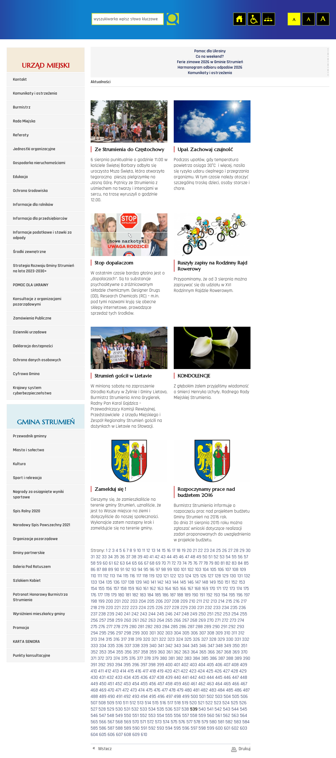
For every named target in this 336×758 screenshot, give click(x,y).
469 (102, 690)
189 (187, 595)
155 (101, 588)
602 (235, 728)
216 (236, 601)
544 (235, 709)
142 (160, 582)
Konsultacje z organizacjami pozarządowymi (37, 301)
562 (226, 715)
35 (116, 557)
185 (158, 595)
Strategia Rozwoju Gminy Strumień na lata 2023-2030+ (43, 268)
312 (241, 633)
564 (243, 715)
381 (171, 658)
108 (235, 569)
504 (227, 696)
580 (213, 722)
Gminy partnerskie (29, 553)
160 (138, 588)
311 (234, 633)
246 (169, 614)
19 (184, 550)
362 (177, 652)
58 (93, 563)
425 (209, 671)
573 (158, 722)
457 (160, 684)
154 (94, 588)
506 (244, 696)
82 (228, 563)
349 (227, 646)
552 (143, 715)
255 (243, 614)
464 (218, 684)
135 (109, 582)
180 (121, 595)
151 (227, 582)
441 (185, 677)
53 (222, 557)
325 (188, 639)
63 (122, 563)
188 (180, 595)
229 (184, 607)
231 (200, 607)
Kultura (19, 464)
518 (177, 703)
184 (150, 595)
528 (102, 709)
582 (229, 722)
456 (152, 684)
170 (212, 588)
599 (210, 728)
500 (194, 696)
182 (135, 595)
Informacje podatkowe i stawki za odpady (42, 235)
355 (119, 652)
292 (232, 627)
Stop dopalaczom (114, 263)
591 (144, 728)
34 (110, 557)
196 (239, 595)
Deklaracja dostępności (33, 346)
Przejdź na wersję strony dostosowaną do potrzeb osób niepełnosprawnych (253, 18)
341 (161, 646)
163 (160, 588)
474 (141, 690)
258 (110, 620)
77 (200, 563)
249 (193, 614)
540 (202, 709)
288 (199, 627)
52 (216, 557)
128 (218, 576)
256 (94, 620)
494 (144, 696)
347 (211, 646)
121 (166, 576)
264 (160, 620)
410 (94, 671)
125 (195, 576)
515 (155, 703)
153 (242, 582)
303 (169, 633)
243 (143, 614)
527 (94, 709)
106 (221, 569)
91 (122, 569)
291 (224, 627)
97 (158, 569)
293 (240, 627)
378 (147, 658)
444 (210, 677)
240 (119, 614)
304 (177, 633)
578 (197, 722)
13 (153, 550)
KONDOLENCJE (194, 376)
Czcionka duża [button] (322, 18)
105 (213, 569)
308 (210, 633)
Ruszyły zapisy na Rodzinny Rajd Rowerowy (212, 266)
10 (139, 550)
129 (225, 576)
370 (244, 652)
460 (185, 684)
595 (177, 728)
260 (127, 620)
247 (177, 614)
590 (136, 728)
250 (202, 614)
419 (160, 671)
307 (202, 633)
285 (174, 627)
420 (168, 671)
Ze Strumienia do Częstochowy (129, 149)
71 (168, 563)
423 (192, 671)
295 (102, 633)
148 (205, 582)
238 (102, 614)
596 (185, 728)
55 (234, 557)
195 (232, 595)
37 (128, 557)
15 (164, 550)
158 (123, 588)
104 (205, 569)
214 (221, 601)
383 (188, 658)
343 (177, 646)
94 (139, 569)
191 (202, 595)
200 (109, 601)
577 (189, 722)
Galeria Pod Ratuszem (32, 566)
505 (235, 696)
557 (185, 715)
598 (202, 728)
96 (152, 569)
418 (153, 671)
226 (159, 607)
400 (169, 665)
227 (167, 607)
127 (210, 576)
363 (185, 652)
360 (161, 652)
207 (167, 601)
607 (119, 734)
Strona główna (239, 18)
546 (94, 715)
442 (193, 677)
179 (114, 595)
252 (218, 614)
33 (104, 557)
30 (248, 550)
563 (235, 715)
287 (191, 627)
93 (133, 569)
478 (172, 690)
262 (143, 620)
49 (198, 557)
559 (202, 715)
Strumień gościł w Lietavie (123, 376)
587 (111, 728)
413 (115, 671)
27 (230, 550)
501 (202, 696)
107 (228, 569)
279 (124, 627)
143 (168, 582)
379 (155, 658)
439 (169, 677)
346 (202, 646)
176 (93, 595)
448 (243, 677)
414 (123, 671)
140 (146, 582)
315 (109, 639)
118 (145, 576)
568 (119, 722)
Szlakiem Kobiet (27, 580)
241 (127, 614)
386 (213, 658)
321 (154, 639)
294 (94, 633)
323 (171, 639)
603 (243, 728)
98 (163, 569)
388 (229, 658)
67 (146, 563)
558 (193, 715)
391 (94, 665)
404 (201, 665)
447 (235, 677)
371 (93, 658)
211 (199, 601)
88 (104, 569)
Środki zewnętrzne (29, 251)
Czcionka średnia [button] (308, 18)
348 (219, 646)
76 (195, 563)
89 (110, 569)
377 (140, 658)
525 (234, 703)
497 (169, 696)
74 (185, 563)
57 (246, 557)
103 (198, 569)
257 (102, 620)
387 (221, 658)
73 (179, 563)
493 (135, 696)
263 (152, 620)
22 (200, 550)
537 (177, 709)
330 (229, 639)
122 (173, 576)
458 (169, 684)
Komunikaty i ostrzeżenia (35, 93)
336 (119, 646)
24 (212, 550)
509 (110, 703)
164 (168, 588)
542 (218, 709)
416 (138, 671)
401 (177, 665)
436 (144, 677)
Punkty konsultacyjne (31, 655)
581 (221, 722)
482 (204, 690)
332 (245, 639)
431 (102, 677)
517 (170, 703)
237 (94, 614)
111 (99, 576)
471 (118, 690)
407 (227, 665)
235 (233, 607)
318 (131, 639)
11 (143, 550)
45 (175, 557)
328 (212, 639)
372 (101, 658)
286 (182, 627)
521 (201, 703)
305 (185, 633)
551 (135, 715)
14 (158, 550)
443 (201, 677)
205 (150, 601)
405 (210, 665)
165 (175, 588)
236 (242, 607)
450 (102, 684)
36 (122, 557)
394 (118, 665)
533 (143, 709)
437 (152, 677)
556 (177, 715)
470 (111, 690)
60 (105, 563)
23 (206, 550)
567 (111, 722)
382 (179, 658)
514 (148, 703)
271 (218, 620)
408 (235, 665)
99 (169, 569)
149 (212, 582)
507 (94, 703)
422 (184, 671)
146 (190, 582)
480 (188, 690)
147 (198, 582)
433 (118, 677)
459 (177, 684)
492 (127, 696)
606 (111, 734)
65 (134, 563)
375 (124, 658)
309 (219, 633)
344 (185, 646)
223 (133, 607)
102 (190, 569)
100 (176, 569)
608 (127, 734)
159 (131, 588)
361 (169, 652)
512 (133, 703)
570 (135, 722)
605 (102, 734)
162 (153, 588)
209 (184, 601)
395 (127, 665)
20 (189, 550)
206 (159, 601)
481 (196, 690)
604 (94, 734)
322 (162, 639)
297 (119, 633)
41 (151, 557)
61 (111, 563)
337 (127, 646)
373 (108, 658)
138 (131, 582)
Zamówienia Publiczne (32, 318)
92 (127, 569)
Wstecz (105, 749)
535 (160, 709)
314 (101, 639)
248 (185, 614)
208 (175, 601)
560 (210, 715)
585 (94, 728)
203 (133, 601)
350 (236, 646)
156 (109, 588)
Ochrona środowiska (30, 190)
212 (206, 601)
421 (176, 671)
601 (227, 728)
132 (247, 576)
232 (208, 607)
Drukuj (244, 749)
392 (101, 665)
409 (243, 665)
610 (144, 734)
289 (207, 627)
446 (227, 677)
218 (94, 607)
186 (165, 595)
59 (99, 563)
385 (204, 658)
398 (152, 665)
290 (216, 627)
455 (144, 684)
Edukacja (20, 177)
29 (242, 550)
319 (138, 639)
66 (140, 563)
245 (160, 614)
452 (118, 684)
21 (195, 550)
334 (102, 646)
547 (102, 715)
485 (229, 690)
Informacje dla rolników (33, 204)
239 (110, 614)
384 (196, 658)
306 (194, 633)
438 (160, 677)
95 (146, 569)
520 (193, 703)
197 (247, 595)
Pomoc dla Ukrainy (210, 51)
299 (136, 633)
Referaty (21, 135)
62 (116, 563)
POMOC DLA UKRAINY (30, 285)
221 (117, 607)
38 (133, 557)
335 (111, 646)
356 (128, 652)
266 (177, 620)
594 (169, 728)
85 (246, 563)
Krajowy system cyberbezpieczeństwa (32, 390)
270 (210, 620)
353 (102, 652)
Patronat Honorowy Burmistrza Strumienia (40, 597)
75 (190, 563)
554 (160, 715)
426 (218, 671)
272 (225, 620)
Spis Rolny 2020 (26, 511)
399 (160, 665)
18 (178, 550)
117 (138, 576)
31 (93, 557)
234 (225, 607)
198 (94, 601)
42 (157, 557)
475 (149, 690)
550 (127, 715)
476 (157, 690)
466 (235, 684)
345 (194, 646)
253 (226, 614)
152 (234, 582)
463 (210, 684)
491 (119, 696)
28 (236, 550)
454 (135, 684)
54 (228, 557)
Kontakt (20, 79)
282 (149, 627)
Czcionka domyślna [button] (293, 18)
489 (102, 696)
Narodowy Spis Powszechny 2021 (41, 525)
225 (150, 607)
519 (185, 703)
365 (202, 652)
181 (128, 595)
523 (217, 703)
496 (161, 696)
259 (119, 620)
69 (158, 563)
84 (240, 563)
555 (169, 715)
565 (94, 722)
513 (140, 703)
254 (235, 614)
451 (111, 684)
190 (195, 595)
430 (94, 677)
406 (218, 665)
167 (190, 588)
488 (94, 696)
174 (239, 588)
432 (110, 677)
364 (194, 652)
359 (153, 652)
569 (127, 722)
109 (243, 569)
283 (157, 627)
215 (229, 601)
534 (152, 709)
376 (132, 658)
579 (205, 722)
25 (218, 550)
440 (177, 677)
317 (124, 639)
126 (203, 576)
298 (127, 633)
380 (163, 658)
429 (243, 671)
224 (142, 607)
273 (233, 620)
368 (227, 652)
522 (209, 703)
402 (185, 665)
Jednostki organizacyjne (34, 149)
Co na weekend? (210, 56)
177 (100, 595)
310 (227, 633)
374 (116, 658)
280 (133, 627)
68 (152, 563)
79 (211, 563)
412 (108, 671)
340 (153, 646)
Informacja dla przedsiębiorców (40, 218)
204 (142, 601)
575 (174, 722)
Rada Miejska (24, 121)
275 (94, 627)
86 (93, 569)
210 (192, 601)
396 (135, 665)
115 (125, 576)
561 (218, 715)
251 (210, 614)
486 (238, 690)
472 (125, 690)
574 (166, 722)
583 (237, 722)
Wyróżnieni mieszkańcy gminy (39, 614)
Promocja (21, 627)
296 (111, 633)
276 (102, 627)
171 (218, 588)
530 (119, 709)
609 (136, 734)
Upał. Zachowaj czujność (205, 149)
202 (125, 601)
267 (185, 620)
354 (111, 652)
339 (144, 646)
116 (132, 576)
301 (152, 633)
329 (221, 639)
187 (173, 595)
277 (109, 627)
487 (246, 690)
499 (185, 696)
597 (194, 728)
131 (240, 576)
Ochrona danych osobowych (37, 360)
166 (183, 588)
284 (166, 627)
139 (138, 582)
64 (128, 563)
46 (181, 557)
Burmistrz (22, 107)
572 (150, 722)
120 (159, 576)
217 (244, 601)
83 (234, 563)
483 (212, 690)
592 (152, 728)
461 (194, 684)
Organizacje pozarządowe (35, 539)
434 (127, 677)
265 (169, 620)
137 (124, 582)
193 (217, 595)
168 (197, 588)
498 (177, 696)
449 (94, 684)
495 (152, 696)
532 (135, 709)
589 (127, 728)
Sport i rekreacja (27, 478)
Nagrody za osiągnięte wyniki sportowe (38, 494)
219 (101, 607)
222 (125, 607)
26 (224, 550)
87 (99, 569)
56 (240, 557)
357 (136, 652)
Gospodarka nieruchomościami (39, 163)
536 (169, 709)
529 (110, 709)
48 (192, 557)
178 (107, 595)
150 (220, 582)
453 (127, 684)
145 (183, 582)
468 (94, 690)
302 (160, 633)
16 (169, 550)
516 (163, 703)
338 (136, 646)
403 (193, 665)
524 (226, 703)
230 (192, 607)
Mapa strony (268, 18)
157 (116, 588)
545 (243, 709)
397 (144, 665)
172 (225, 588)
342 (169, 646)
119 (151, 576)
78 (206, 563)
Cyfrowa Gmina (26, 374)
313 (94, 639)
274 (240, 620)
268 (193, 620)
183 (143, 595)
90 (116, 569)
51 (210, 557)
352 (94, 652)
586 (102, 728)
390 (246, 658)
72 (174, 563)
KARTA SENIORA (26, 641)
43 (163, 557)
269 (202, 620)
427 (226, 671)
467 (244, 684)
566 (102, 722)
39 (139, 557)
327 (204, 639)
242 (135, 614)
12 (148, 550)
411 (101, 671)
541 (210, 709)
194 (224, 595)
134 (101, 582)
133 (94, 582)
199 (101, 601)
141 (153, 582)
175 (246, 588)
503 (218, 696)
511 (125, 703)
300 (144, 633)
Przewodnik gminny (30, 436)
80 (217, 563)
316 (116, 639)
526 (243, 703)
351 (244, 646)
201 (117, 601)
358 (144, 652)
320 (146, 639)
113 (112, 576)
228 (175, 607)
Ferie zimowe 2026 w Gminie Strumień (210, 62)
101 (183, 569)
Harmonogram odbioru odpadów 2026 (210, 67)
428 (234, 671)
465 (227, 684)
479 (180, 690)
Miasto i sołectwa (28, 450)
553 (152, 715)
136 (116, 582)
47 (187, 557)
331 (237, 639)
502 (210, 696)
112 (105, 576)
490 (111, 696)
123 (180, 576)
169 (205, 588)
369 (236, 652)
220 (109, 607)
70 (164, 563)
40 (146, 557)
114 (119, 576)
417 (145, 671)
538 (185, 709)
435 (135, 677)
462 (201, 684)
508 (102, 703)
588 (119, 728)
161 (145, 588)
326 (196, 639)
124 (188, 576)
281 (141, 627)
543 (226, 709)
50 (204, 557)
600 (219, 728)
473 (133, 690)
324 (179, 639)
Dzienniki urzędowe (30, 332)
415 (131, 671)
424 (201, 671)
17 (173, 550)
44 (169, 557)
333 (94, 646)
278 (117, 627)
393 (110, 665)
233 (217, 607)
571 (143, 722)
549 (119, 715)
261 (135, 620)
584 (246, 722)
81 (223, 563)
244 (152, 614)
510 (118, 703)
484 (221, 690)
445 (218, 677)
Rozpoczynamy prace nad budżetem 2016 (206, 492)
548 (110, 715)
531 (127, 709)
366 (211, 652)
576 (182, 722)
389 (238, 658)
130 (233, 576)
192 (209, 595)
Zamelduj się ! (110, 489)
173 (232, 588)
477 (165, 690)
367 (219, 652)
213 (214, 601)
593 (160, 728)
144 (175, 582)
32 (98, 557)
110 (93, 576)
